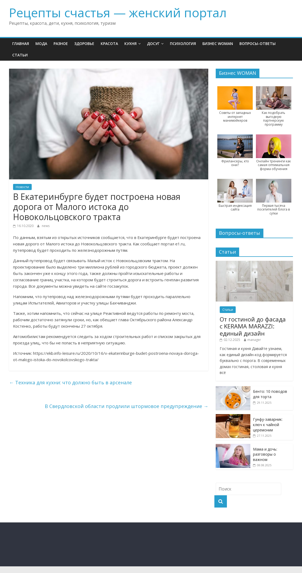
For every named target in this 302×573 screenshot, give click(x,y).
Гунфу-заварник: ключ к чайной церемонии (268, 424)
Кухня (130, 43)
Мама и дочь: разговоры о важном (265, 454)
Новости (22, 187)
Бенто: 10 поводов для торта (270, 394)
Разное (61, 43)
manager (254, 339)
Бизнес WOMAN (217, 43)
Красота (109, 43)
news (46, 226)
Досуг (153, 43)
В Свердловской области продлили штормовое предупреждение (126, 406)
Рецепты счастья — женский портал (118, 12)
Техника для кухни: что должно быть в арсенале (70, 382)
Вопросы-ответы (257, 43)
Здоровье (84, 43)
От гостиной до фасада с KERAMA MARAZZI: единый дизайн (253, 326)
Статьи (20, 54)
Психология (183, 43)
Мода (41, 43)
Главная (20, 43)
